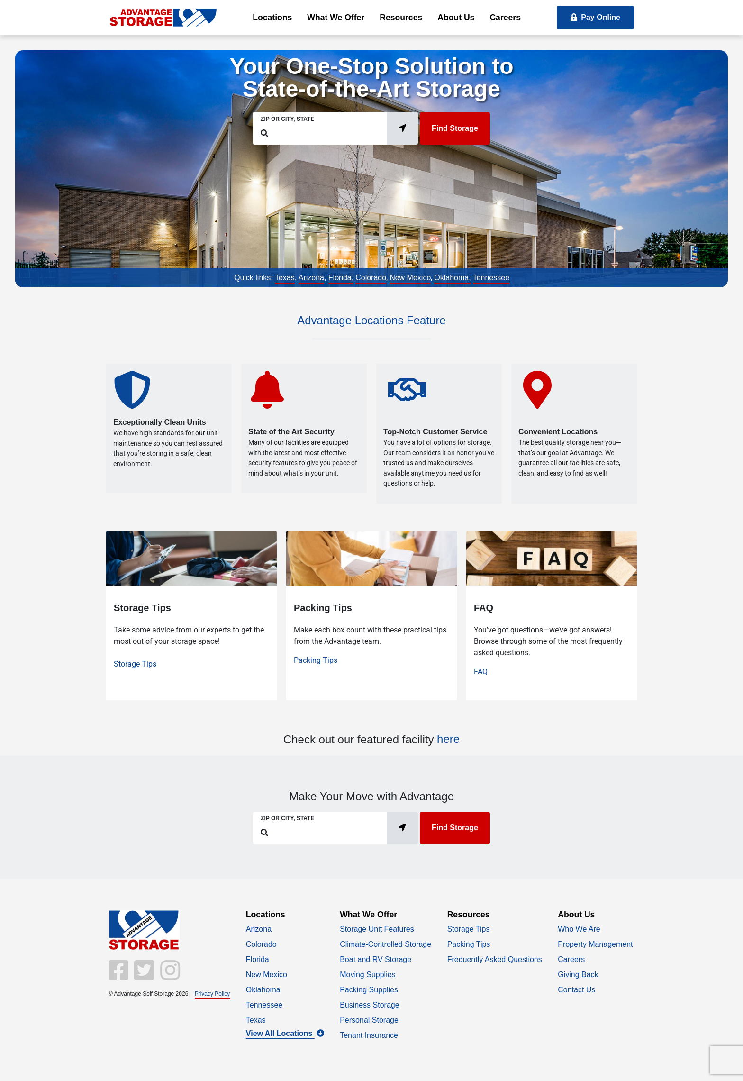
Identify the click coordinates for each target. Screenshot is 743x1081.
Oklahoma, (452, 278)
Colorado (370, 278)
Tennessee (491, 278)
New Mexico (410, 278)
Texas (285, 278)
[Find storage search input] (325, 133)
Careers (505, 17)
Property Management (595, 944)
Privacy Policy (212, 993)
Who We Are (579, 929)
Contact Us (576, 990)
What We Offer (335, 17)
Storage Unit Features (377, 929)
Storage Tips (135, 664)
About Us (455, 17)
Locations (272, 17)
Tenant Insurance (369, 1035)
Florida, (340, 278)
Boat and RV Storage (375, 959)
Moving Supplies (367, 975)
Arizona (311, 278)
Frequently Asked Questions (494, 959)
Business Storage (369, 1005)
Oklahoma (263, 990)
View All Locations (285, 1033)
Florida (257, 959)
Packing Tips (315, 660)
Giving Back (578, 975)
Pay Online (595, 17)
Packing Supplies (369, 990)
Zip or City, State (287, 119)
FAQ (481, 671)
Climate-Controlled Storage (385, 944)
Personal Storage (369, 1020)
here (448, 739)
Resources (401, 17)
